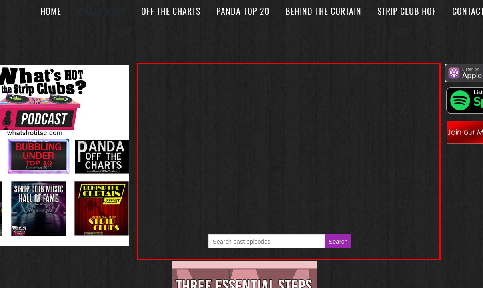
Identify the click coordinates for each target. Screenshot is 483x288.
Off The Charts (170, 10)
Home (50, 10)
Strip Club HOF (406, 10)
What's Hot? (101, 10)
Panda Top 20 (242, 10)
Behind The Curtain (323, 10)
